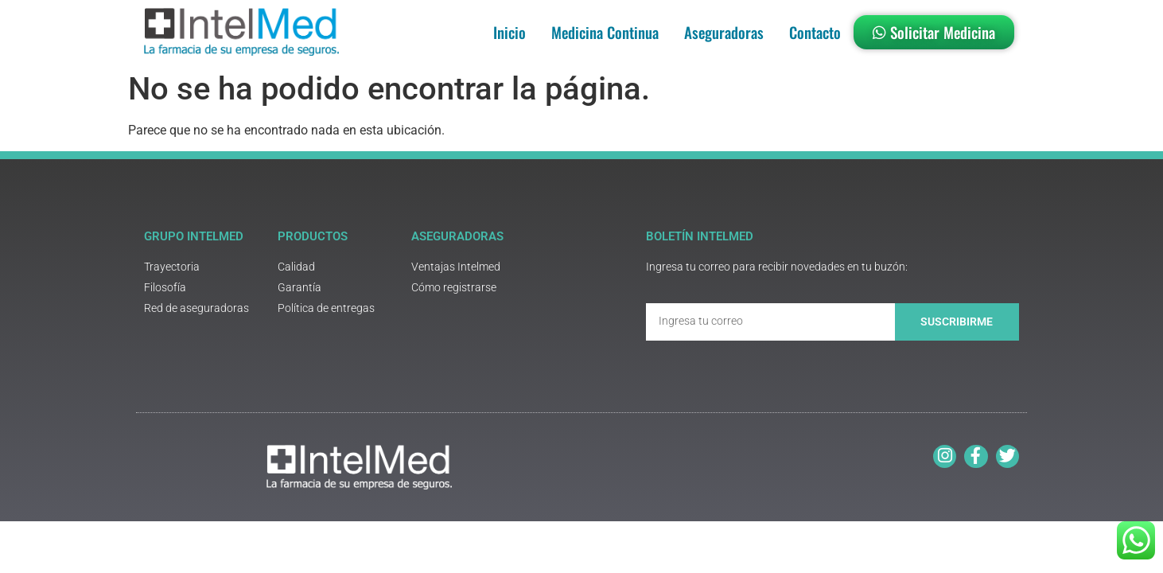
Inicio (509, 32)
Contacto (815, 32)
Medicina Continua (605, 32)
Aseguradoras (724, 32)
